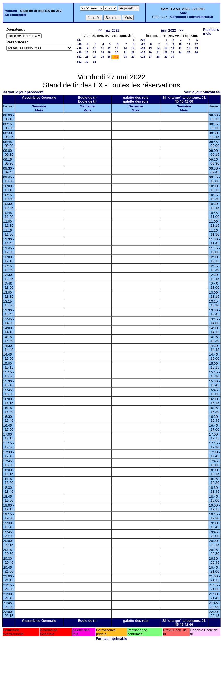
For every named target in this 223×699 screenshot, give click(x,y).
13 (116, 48)
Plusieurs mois (211, 31)
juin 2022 (168, 30)
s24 (142, 48)
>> (181, 30)
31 (94, 61)
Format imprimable (111, 639)
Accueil (11, 11)
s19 (79, 48)
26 (109, 56)
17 (94, 52)
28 (125, 56)
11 (102, 48)
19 (109, 52)
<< (100, 30)
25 (102, 56)
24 (94, 56)
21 (125, 52)
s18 (79, 44)
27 (150, 56)
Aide (183, 13)
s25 (142, 52)
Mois (39, 110)
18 (102, 52)
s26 (142, 56)
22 (132, 52)
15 (132, 48)
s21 (79, 56)
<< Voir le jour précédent (23, 92)
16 (86, 52)
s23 (142, 44)
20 (116, 52)
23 (86, 56)
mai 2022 (112, 30)
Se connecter (16, 15)
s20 (79, 52)
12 (109, 48)
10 (94, 48)
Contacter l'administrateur (191, 17)
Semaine (39, 106)
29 (132, 56)
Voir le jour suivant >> (202, 92)
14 (125, 48)
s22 (79, 61)
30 (86, 61)
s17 (79, 39)
